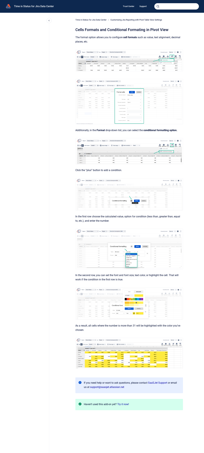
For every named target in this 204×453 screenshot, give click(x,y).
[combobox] (176, 6)
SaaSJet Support (157, 382)
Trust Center (128, 6)
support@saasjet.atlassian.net (107, 387)
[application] (203, 452)
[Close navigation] (49, 20)
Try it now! (123, 404)
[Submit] (157, 6)
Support (143, 6)
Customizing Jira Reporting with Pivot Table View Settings (136, 20)
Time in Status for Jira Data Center (34, 6)
